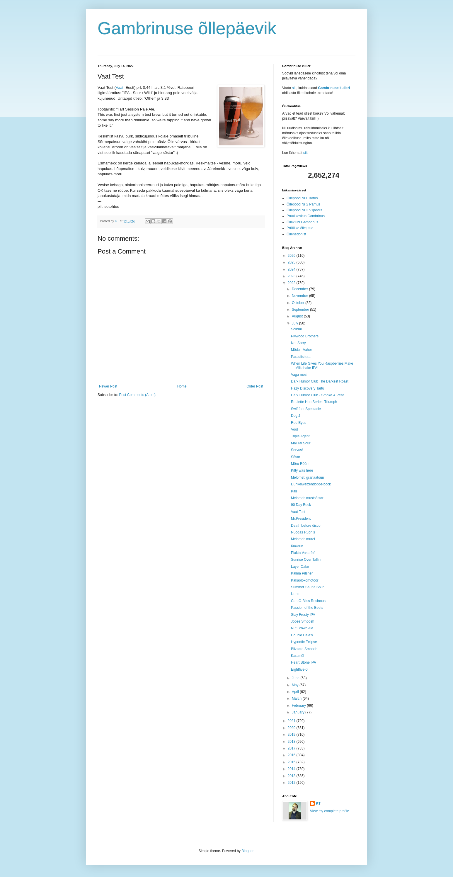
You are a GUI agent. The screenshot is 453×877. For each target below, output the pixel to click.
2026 (292, 256)
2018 (292, 742)
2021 (292, 721)
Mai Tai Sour (300, 443)
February (299, 705)
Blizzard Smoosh (304, 649)
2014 (292, 769)
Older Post (254, 386)
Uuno (295, 594)
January (298, 712)
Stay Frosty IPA (303, 615)
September (301, 309)
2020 (292, 728)
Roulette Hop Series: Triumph (314, 402)
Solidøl (296, 329)
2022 (292, 283)
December (300, 289)
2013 (292, 776)
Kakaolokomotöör (304, 580)
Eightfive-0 (299, 669)
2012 (292, 783)
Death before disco (306, 526)
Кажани (297, 546)
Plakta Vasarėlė (303, 553)
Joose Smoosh (302, 621)
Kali (294, 491)
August (298, 316)
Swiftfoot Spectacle (306, 409)
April (296, 692)
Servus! (297, 450)
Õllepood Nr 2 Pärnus (303, 204)
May (295, 685)
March (297, 698)
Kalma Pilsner (302, 573)
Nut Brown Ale (302, 628)
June (296, 678)
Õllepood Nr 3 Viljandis (304, 210)
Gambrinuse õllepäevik (187, 28)
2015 (292, 762)
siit (294, 88)
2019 (292, 734)
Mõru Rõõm (300, 464)
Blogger (247, 851)
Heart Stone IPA (303, 662)
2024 (292, 269)
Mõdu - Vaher (301, 350)
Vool (294, 429)
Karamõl (297, 656)
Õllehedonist (296, 234)
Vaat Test (298, 512)
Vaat (119, 87)
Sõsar (295, 457)
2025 (292, 262)
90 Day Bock (301, 505)
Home (182, 386)
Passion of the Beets (307, 608)
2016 (292, 755)
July (295, 323)
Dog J (295, 416)
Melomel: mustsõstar (307, 498)
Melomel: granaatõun (307, 477)
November (300, 296)
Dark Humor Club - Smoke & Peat (317, 395)
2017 (292, 748)
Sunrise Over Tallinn (306, 560)
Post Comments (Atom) (137, 395)
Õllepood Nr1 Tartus (302, 198)
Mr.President (301, 518)
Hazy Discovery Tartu (307, 388)
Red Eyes (298, 423)
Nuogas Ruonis (303, 532)
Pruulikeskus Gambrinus (306, 216)
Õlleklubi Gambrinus (302, 222)
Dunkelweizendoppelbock (311, 484)
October (298, 303)
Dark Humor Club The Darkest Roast (319, 381)
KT (318, 803)
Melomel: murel (303, 539)
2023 (292, 276)
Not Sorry (298, 343)
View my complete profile (329, 811)
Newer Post (108, 386)
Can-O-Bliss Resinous (308, 601)
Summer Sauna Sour (307, 587)
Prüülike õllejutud (300, 228)
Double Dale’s (302, 635)
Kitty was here (302, 470)
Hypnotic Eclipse (304, 642)
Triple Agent (300, 436)
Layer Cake (300, 567)
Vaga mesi (299, 375)
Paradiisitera (301, 357)
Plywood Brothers (305, 336)
